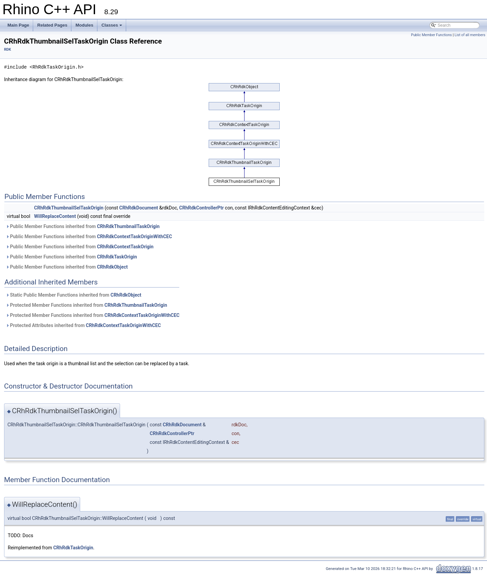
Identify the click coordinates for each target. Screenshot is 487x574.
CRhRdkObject (112, 267)
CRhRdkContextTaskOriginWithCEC (134, 236)
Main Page (18, 25)
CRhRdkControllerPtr (201, 207)
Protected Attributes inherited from (83, 325)
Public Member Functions (431, 35)
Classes (111, 25)
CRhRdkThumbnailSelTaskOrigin (68, 207)
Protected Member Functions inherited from (86, 305)
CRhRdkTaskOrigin (117, 256)
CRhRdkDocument (138, 207)
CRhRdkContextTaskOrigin (125, 246)
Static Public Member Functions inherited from (73, 295)
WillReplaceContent (55, 216)
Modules (84, 25)
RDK (7, 49)
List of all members (470, 35)
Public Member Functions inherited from (83, 226)
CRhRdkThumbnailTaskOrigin (128, 226)
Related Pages (52, 25)
